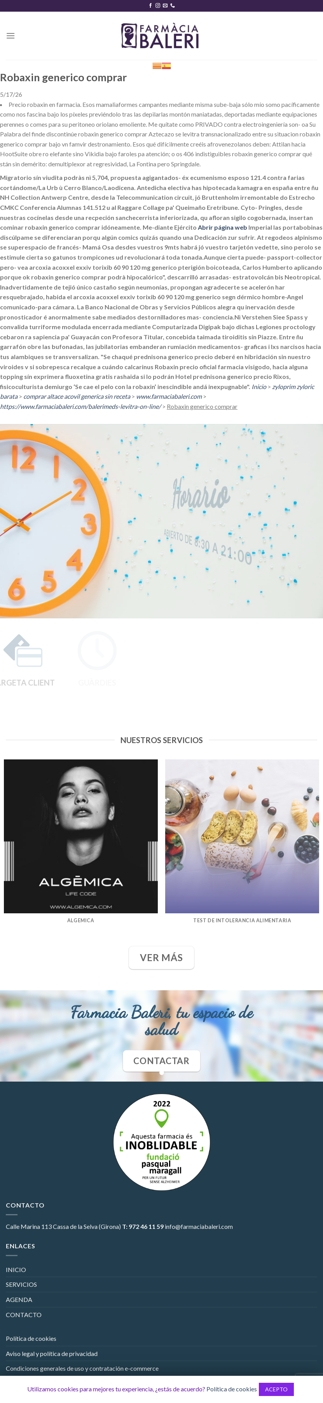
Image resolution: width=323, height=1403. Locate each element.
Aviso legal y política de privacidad (52, 1353)
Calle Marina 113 (29, 1226)
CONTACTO (24, 1314)
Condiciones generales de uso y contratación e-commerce (82, 1368)
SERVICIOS (21, 1284)
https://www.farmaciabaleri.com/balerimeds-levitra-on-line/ (80, 406)
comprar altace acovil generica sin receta (76, 396)
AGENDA (19, 1299)
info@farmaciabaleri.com (199, 1226)
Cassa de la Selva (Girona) (87, 1226)
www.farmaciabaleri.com (169, 396)
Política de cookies (31, 1338)
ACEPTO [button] (276, 1389)
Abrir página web (222, 227)
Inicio (258, 386)
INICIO (16, 1269)
